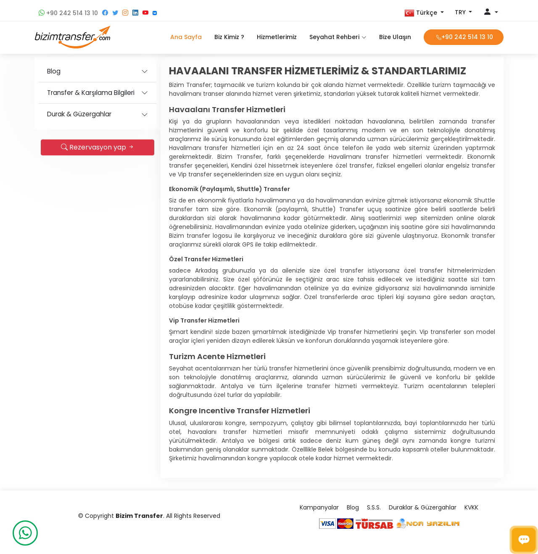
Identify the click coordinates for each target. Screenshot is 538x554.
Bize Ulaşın (395, 37)
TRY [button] (461, 12)
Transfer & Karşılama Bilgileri (90, 92)
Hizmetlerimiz (277, 37)
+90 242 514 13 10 (68, 13)
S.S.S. (374, 507)
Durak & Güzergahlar (79, 114)
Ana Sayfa (186, 37)
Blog (54, 71)
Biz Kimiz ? (229, 37)
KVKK (471, 507)
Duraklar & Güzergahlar (422, 507)
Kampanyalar (319, 507)
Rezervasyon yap (97, 147)
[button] (424, 13)
